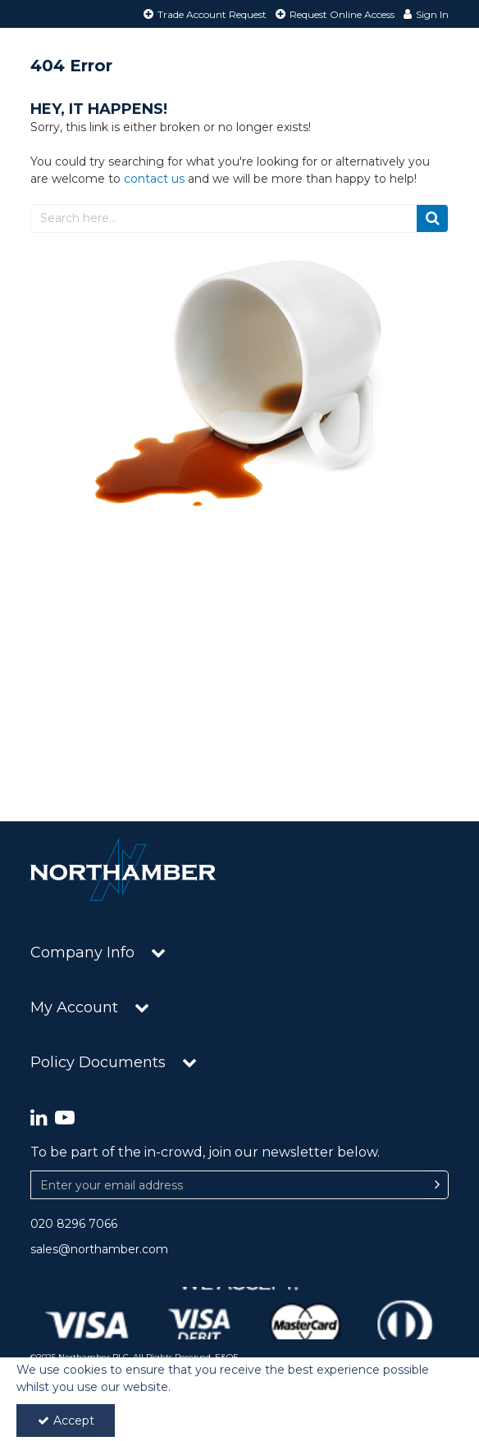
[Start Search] (433, 218)
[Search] (223, 218)
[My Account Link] (424, 14)
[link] (39, 1118)
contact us (154, 178)
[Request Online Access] (333, 14)
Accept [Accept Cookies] (66, 1420)
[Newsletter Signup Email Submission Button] (437, 1185)
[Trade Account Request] (203, 14)
